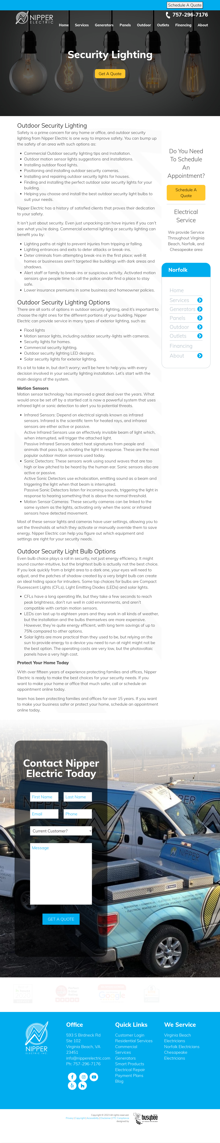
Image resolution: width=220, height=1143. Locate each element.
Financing (183, 25)
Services (82, 25)
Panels (125, 25)
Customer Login (129, 1034)
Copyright (80, 1118)
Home (64, 25)
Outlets (163, 25)
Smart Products (129, 1063)
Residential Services (134, 1040)
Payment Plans (129, 1075)
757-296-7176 (186, 14)
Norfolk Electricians (182, 1046)
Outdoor (144, 25)
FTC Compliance (121, 1118)
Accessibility (93, 1118)
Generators (104, 25)
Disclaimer (105, 1118)
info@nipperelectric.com (88, 1057)
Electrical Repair (130, 1069)
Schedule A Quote (185, 5)
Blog (119, 1080)
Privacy (69, 1118)
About (203, 25)
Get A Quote (110, 73)
